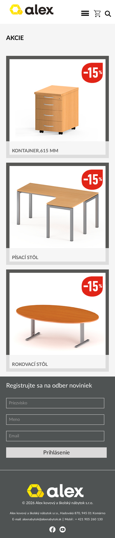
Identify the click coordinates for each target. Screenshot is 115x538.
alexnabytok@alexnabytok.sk (41, 519)
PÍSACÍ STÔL (25, 257)
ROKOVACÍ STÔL (30, 364)
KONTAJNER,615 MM (35, 151)
